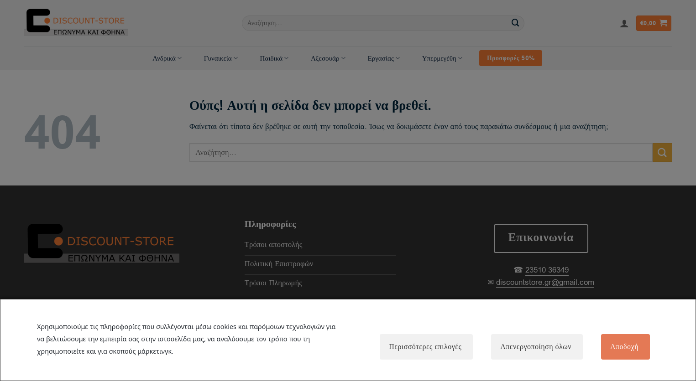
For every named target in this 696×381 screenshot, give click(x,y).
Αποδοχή (624, 347)
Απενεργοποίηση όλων (535, 347)
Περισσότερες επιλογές (425, 347)
